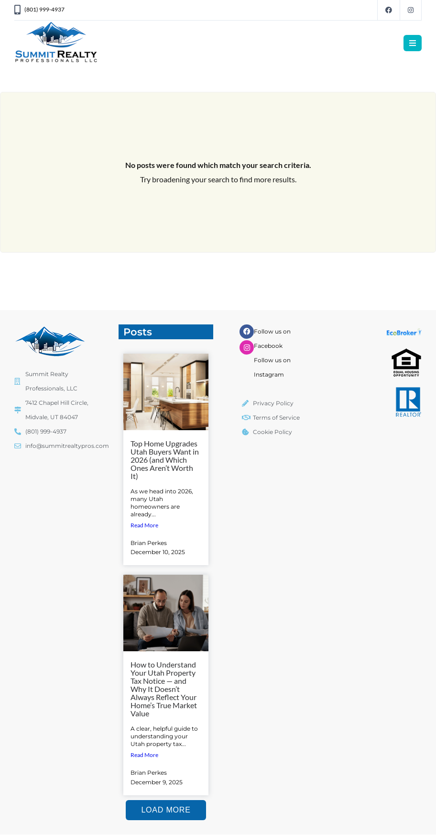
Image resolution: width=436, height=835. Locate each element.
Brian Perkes (149, 542)
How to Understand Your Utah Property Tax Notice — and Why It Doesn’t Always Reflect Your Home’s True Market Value (164, 689)
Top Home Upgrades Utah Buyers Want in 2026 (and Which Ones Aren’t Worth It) (165, 459)
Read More (144, 525)
